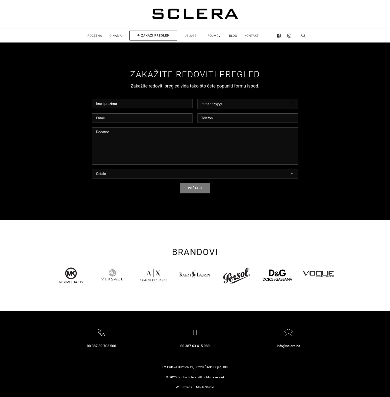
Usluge (192, 36)
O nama (115, 36)
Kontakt (251, 36)
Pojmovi (215, 36)
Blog (233, 36)
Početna (95, 36)
